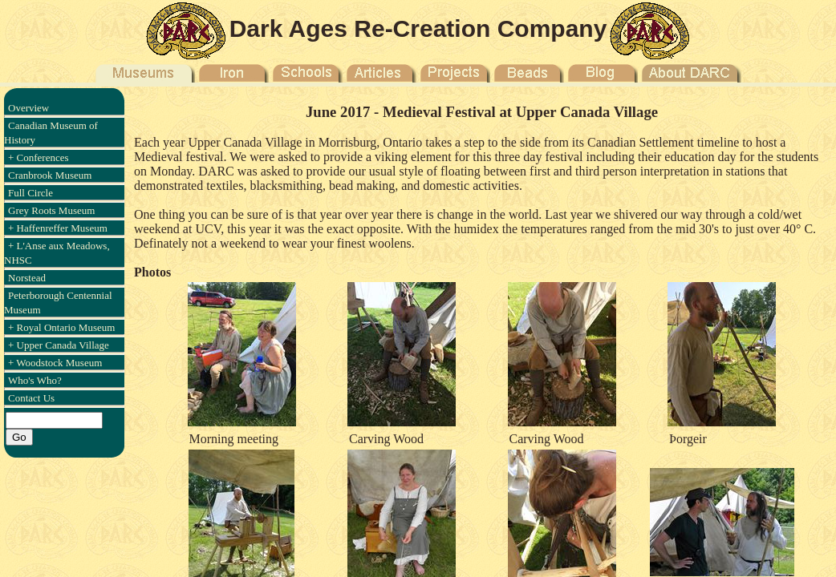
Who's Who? (35, 380)
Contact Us (31, 398)
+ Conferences (38, 157)
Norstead (27, 278)
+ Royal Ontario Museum (61, 327)
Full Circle (30, 193)
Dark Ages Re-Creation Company (418, 28)
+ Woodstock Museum (55, 363)
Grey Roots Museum (51, 210)
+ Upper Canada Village (58, 345)
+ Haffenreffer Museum (58, 228)
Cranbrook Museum (49, 175)
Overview (28, 108)
